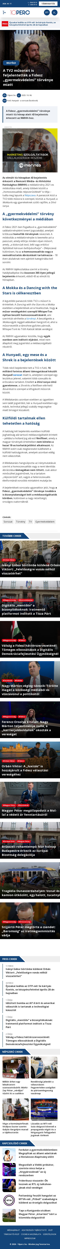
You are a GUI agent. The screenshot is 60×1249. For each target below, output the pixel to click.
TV (30, 521)
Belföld (11, 62)
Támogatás (48, 3)
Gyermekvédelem (44, 521)
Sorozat (8, 521)
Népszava (30, 195)
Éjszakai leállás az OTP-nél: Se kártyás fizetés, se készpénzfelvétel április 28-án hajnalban (32, 23)
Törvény (20, 521)
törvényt (31, 318)
